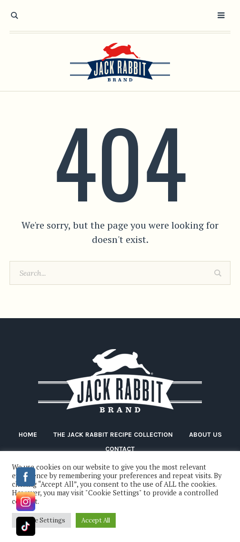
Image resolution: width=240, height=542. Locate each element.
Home (28, 435)
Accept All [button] (95, 520)
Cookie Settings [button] (41, 520)
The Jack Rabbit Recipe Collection (113, 435)
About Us (205, 435)
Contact (120, 449)
